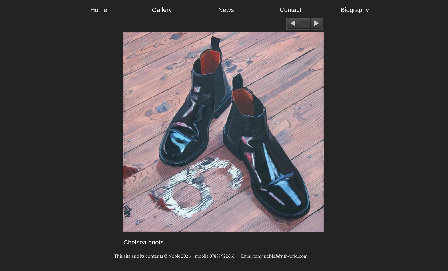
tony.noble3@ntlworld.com (280, 256)
